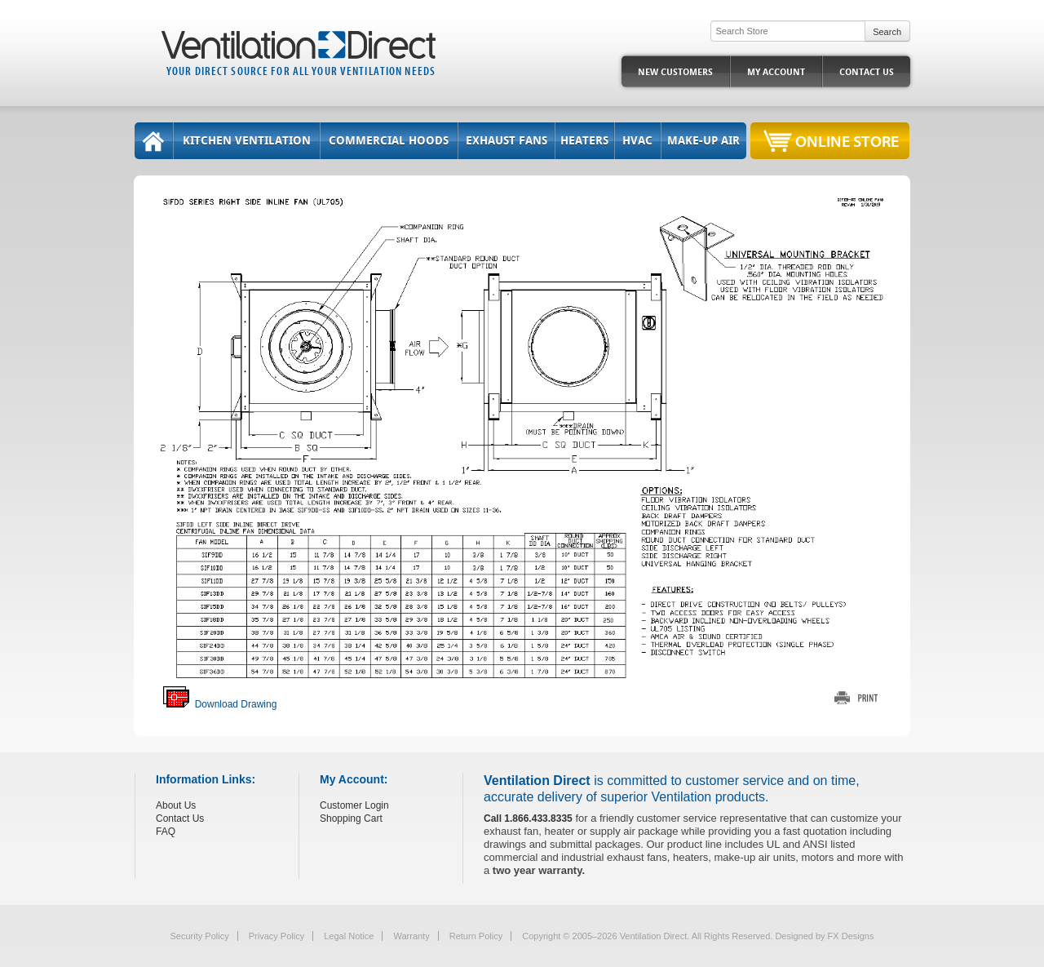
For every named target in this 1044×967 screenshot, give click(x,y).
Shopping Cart (351, 818)
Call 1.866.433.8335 (528, 818)
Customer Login (354, 805)
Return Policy (475, 936)
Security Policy (199, 936)
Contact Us (866, 72)
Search (887, 32)
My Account (776, 72)
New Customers (675, 72)
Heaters (584, 141)
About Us (176, 805)
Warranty (411, 936)
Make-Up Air (703, 141)
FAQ (165, 831)
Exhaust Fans (506, 141)
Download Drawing (219, 704)
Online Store (847, 141)
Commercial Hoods (389, 141)
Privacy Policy (276, 936)
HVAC (637, 141)
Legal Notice (349, 936)
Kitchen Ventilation (247, 141)
